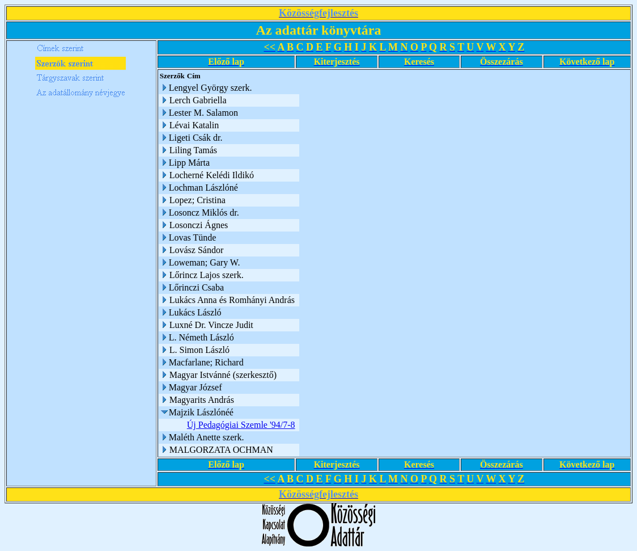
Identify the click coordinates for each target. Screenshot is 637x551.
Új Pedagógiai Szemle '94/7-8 (243, 425)
